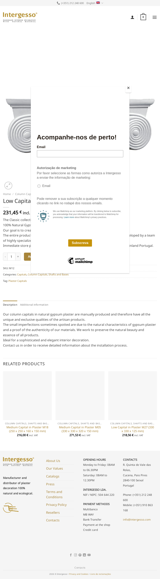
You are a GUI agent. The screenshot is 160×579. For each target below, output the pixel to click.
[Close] (128, 89)
